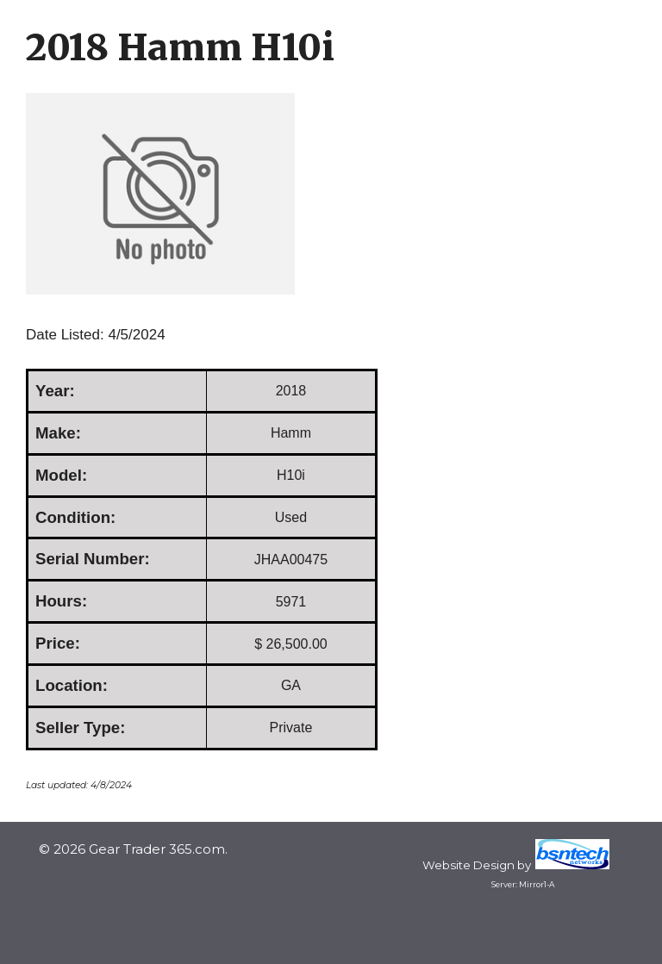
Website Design (468, 865)
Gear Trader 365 (133, 869)
